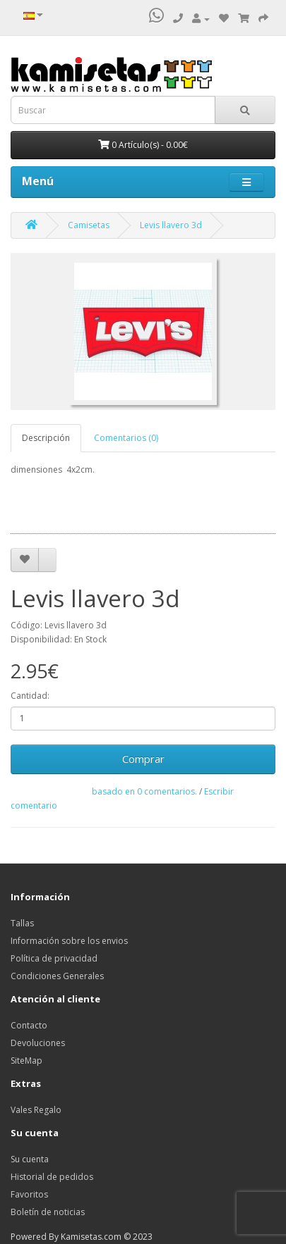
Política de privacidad (54, 958)
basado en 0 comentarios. (144, 791)
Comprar (143, 759)
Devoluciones (38, 1043)
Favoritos (29, 1194)
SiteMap (26, 1060)
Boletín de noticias (48, 1212)
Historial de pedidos (52, 1177)
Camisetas (88, 225)
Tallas (22, 923)
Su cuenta (30, 1159)
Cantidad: (30, 696)
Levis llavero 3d (171, 225)
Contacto (29, 1025)
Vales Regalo (36, 1110)
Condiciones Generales (57, 976)
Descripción (46, 438)
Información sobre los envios (69, 941)
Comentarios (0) (126, 438)
